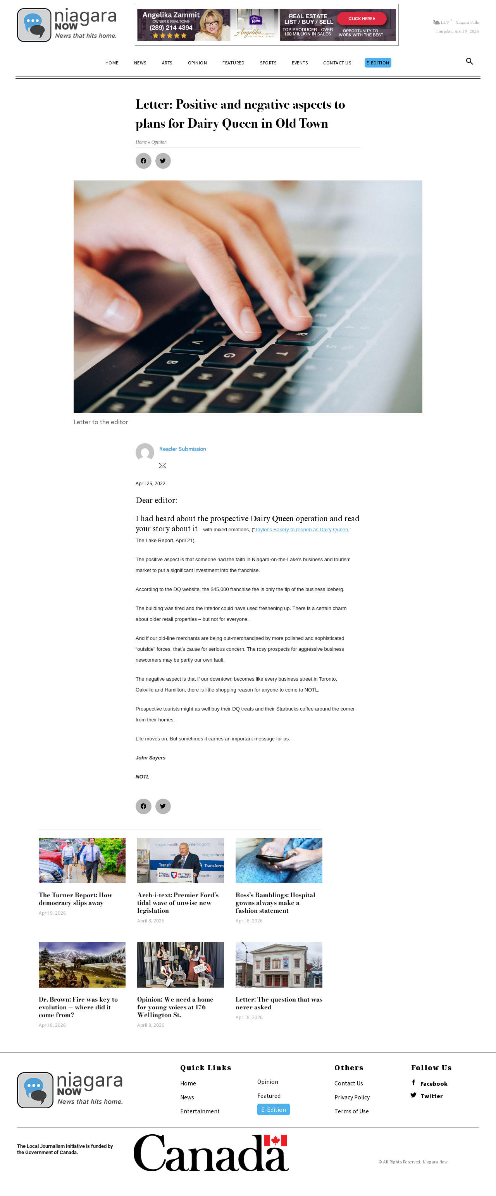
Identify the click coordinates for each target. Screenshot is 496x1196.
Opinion (267, 1081)
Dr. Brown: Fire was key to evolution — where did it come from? (78, 1007)
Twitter (431, 1096)
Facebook (434, 1083)
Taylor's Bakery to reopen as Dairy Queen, (302, 529)
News (187, 1097)
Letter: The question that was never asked (279, 1003)
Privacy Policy (352, 1097)
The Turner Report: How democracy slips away (75, 898)
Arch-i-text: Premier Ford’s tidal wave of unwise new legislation (178, 902)
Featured (269, 1095)
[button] (469, 63)
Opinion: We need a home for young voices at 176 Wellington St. (175, 1007)
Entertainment (200, 1111)
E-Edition (273, 1109)
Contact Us (348, 1083)
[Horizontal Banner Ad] (266, 24)
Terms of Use (351, 1111)
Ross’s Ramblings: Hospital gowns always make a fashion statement (275, 902)
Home (188, 1083)
